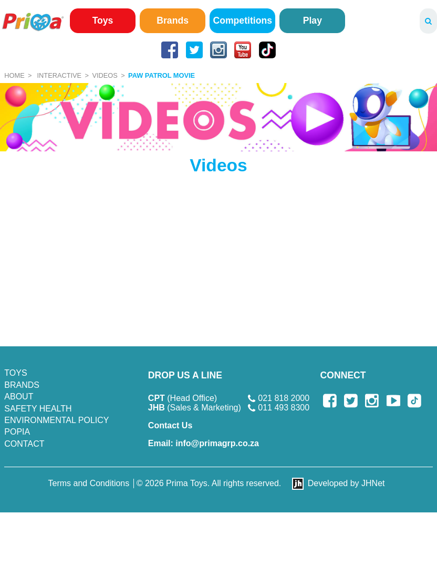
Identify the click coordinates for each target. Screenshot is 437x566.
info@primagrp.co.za (203, 443)
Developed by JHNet (346, 483)
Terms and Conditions (89, 483)
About (18, 396)
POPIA (17, 431)
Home (14, 75)
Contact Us (170, 425)
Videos (104, 75)
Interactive (59, 75)
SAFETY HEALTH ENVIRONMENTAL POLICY (56, 414)
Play (312, 20)
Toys (102, 20)
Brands (173, 20)
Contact (24, 443)
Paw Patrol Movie (161, 75)
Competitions (242, 20)
